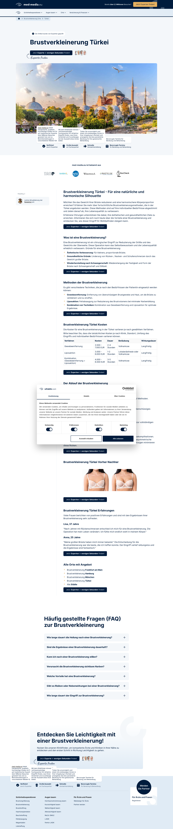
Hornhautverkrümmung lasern (55, 801)
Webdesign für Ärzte (81, 801)
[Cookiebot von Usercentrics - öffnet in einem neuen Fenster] (124, 388)
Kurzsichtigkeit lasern (52, 804)
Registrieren (136, 800)
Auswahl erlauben (86, 439)
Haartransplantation (23, 812)
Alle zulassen (118, 439)
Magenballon (20, 822)
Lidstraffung (20, 826)
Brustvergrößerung (23, 801)
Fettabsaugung (21, 819)
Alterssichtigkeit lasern (53, 812)
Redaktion (28, 202)
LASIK (47, 819)
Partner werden (79, 804)
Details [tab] (86, 396)
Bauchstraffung (21, 815)
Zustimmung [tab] (53, 396)
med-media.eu (43, 128)
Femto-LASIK (49, 822)
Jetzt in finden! (51, 53)
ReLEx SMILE (49, 815)
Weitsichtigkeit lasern (52, 808)
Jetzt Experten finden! (145, 4)
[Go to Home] (19, 18)
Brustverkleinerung (84, 570)
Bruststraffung (21, 808)
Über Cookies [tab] (119, 396)
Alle (72, 584)
